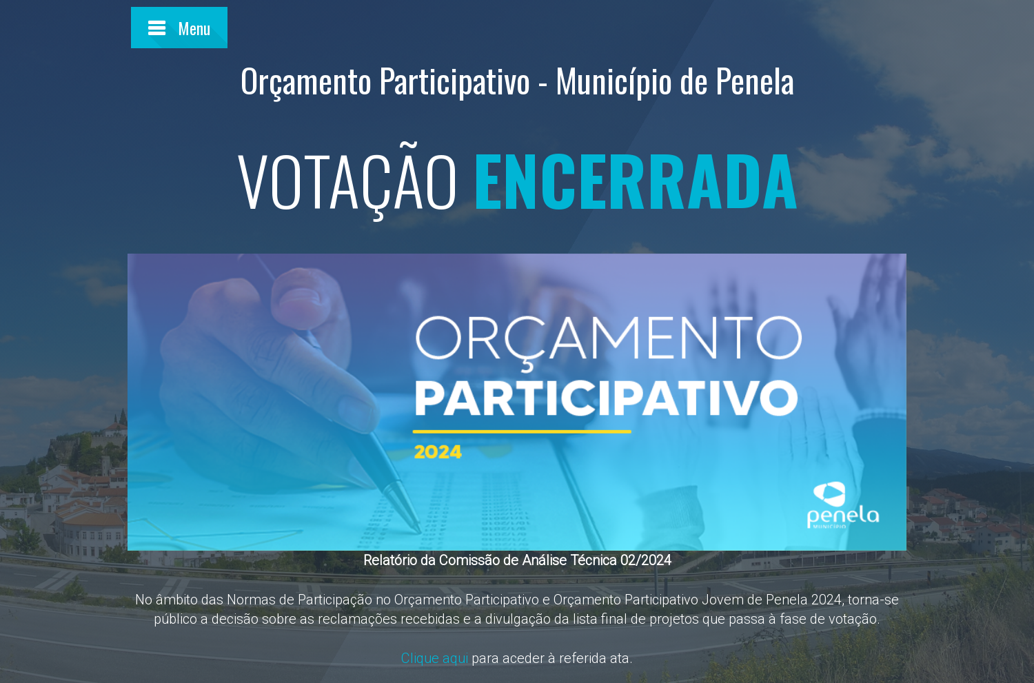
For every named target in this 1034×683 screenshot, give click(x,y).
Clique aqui (434, 658)
